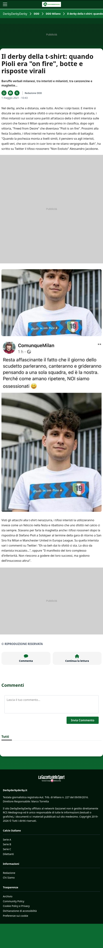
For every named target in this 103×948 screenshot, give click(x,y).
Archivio (7, 896)
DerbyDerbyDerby (15, 14)
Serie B (7, 844)
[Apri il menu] (5, 4)
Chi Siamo (9, 877)
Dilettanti (8, 854)
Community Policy (13, 901)
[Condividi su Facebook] (10, 93)
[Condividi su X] (16, 93)
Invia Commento (82, 720)
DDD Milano (53, 13)
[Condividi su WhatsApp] (3, 93)
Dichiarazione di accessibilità (20, 911)
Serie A (7, 839)
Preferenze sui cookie (15, 915)
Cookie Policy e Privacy (16, 906)
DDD (36, 13)
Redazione (9, 873)
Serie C (7, 849)
